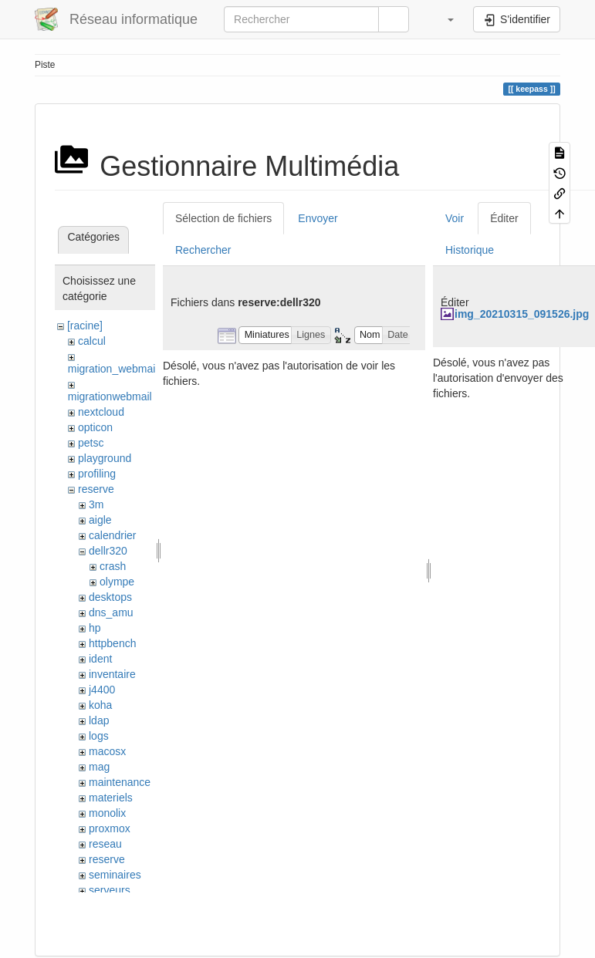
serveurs (109, 890)
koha (100, 705)
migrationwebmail (110, 396)
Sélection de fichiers (223, 218)
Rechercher (203, 250)
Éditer (504, 218)
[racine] (85, 325)
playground (104, 458)
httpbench (113, 643)
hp (95, 628)
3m (96, 504)
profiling (97, 473)
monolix (107, 813)
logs (99, 736)
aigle (100, 520)
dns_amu (111, 612)
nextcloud (101, 412)
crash (113, 566)
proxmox (109, 828)
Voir (454, 218)
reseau (105, 844)
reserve (96, 489)
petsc (90, 443)
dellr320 (108, 551)
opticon (95, 427)
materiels (111, 797)
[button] (443, 19)
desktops (110, 597)
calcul (92, 341)
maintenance (119, 782)
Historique (469, 250)
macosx (107, 751)
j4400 (102, 689)
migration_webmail (113, 369)
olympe (117, 581)
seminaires (115, 875)
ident (100, 659)
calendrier (112, 535)
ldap (99, 720)
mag (99, 767)
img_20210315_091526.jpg (522, 314)
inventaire (112, 674)
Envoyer (317, 218)
